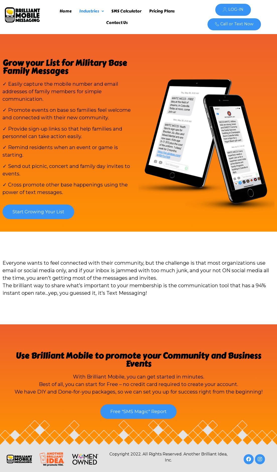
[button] (233, 10)
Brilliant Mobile (62, 356)
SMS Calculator (126, 11)
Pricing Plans (162, 11)
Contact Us (117, 23)
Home (65, 11)
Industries (91, 11)
